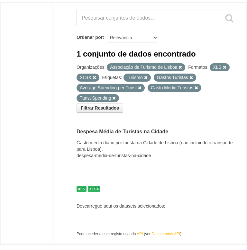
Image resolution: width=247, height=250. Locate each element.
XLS (81, 189)
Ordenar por (90, 37)
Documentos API (165, 234)
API (140, 234)
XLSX (94, 189)
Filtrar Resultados (100, 108)
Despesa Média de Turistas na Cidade (122, 131)
